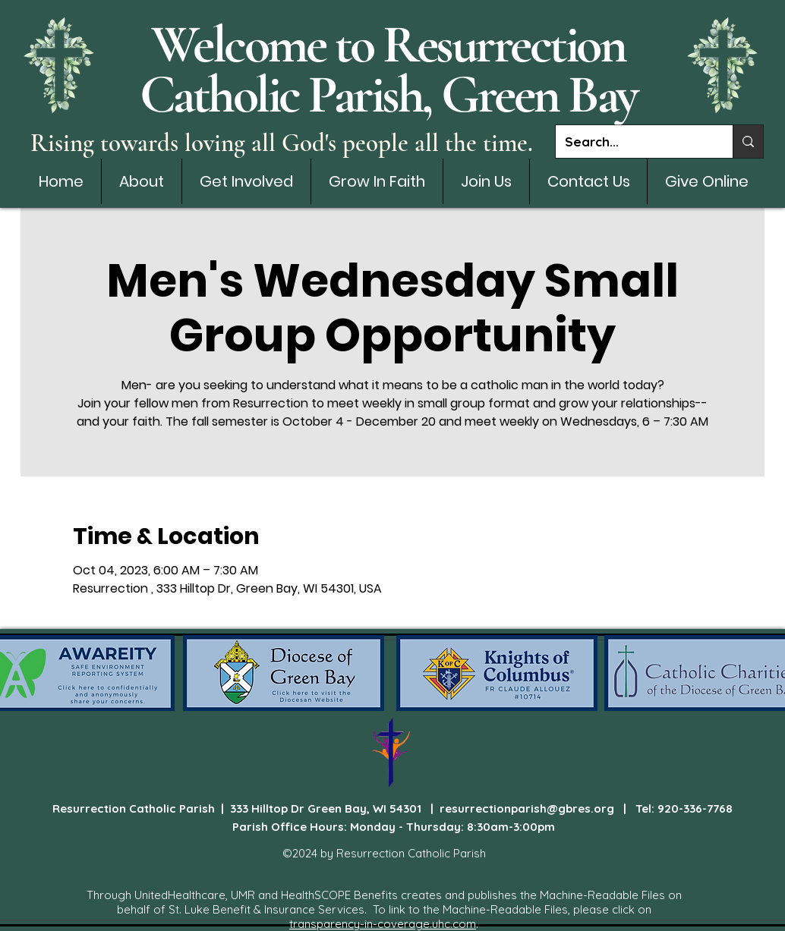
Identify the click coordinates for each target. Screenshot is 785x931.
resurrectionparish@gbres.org (527, 808)
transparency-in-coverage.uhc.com (382, 924)
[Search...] (633, 141)
